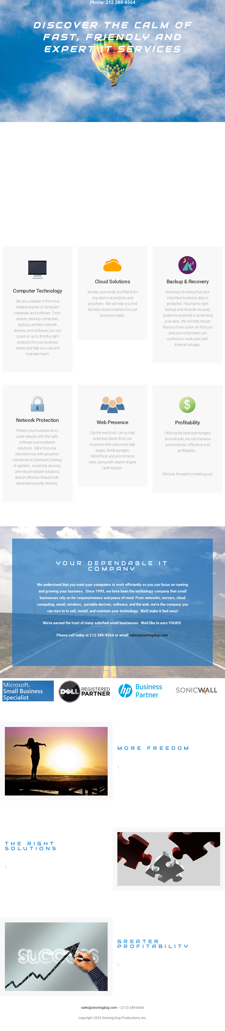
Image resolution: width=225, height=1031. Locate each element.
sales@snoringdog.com (148, 635)
